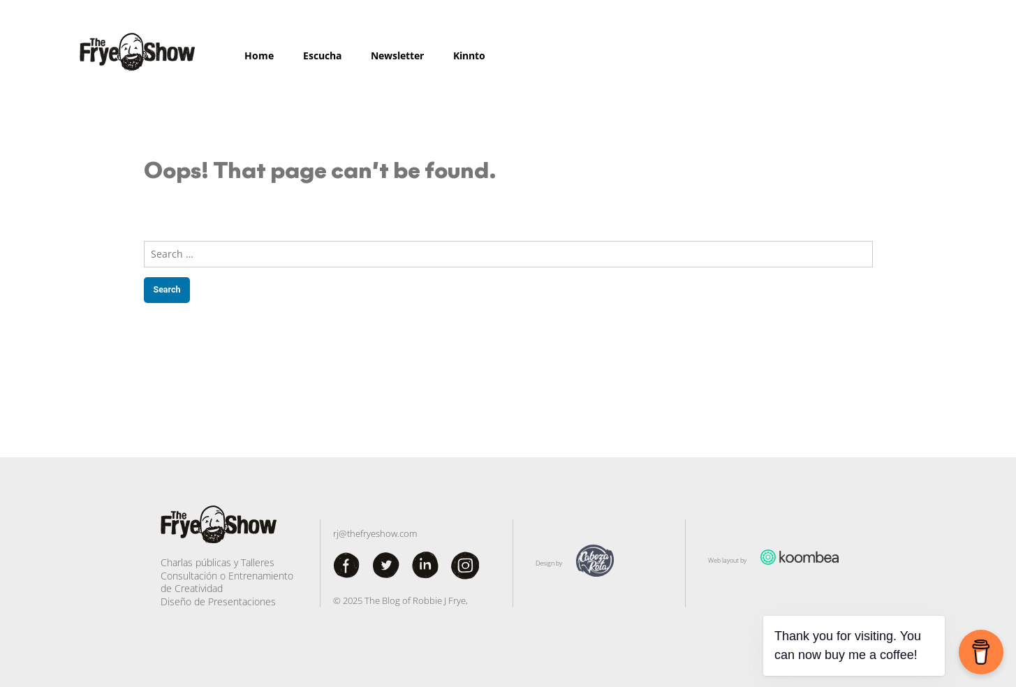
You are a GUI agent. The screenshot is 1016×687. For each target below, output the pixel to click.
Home (259, 55)
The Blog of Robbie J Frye (415, 600)
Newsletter (397, 55)
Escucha (322, 55)
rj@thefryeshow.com (375, 533)
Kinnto (469, 55)
